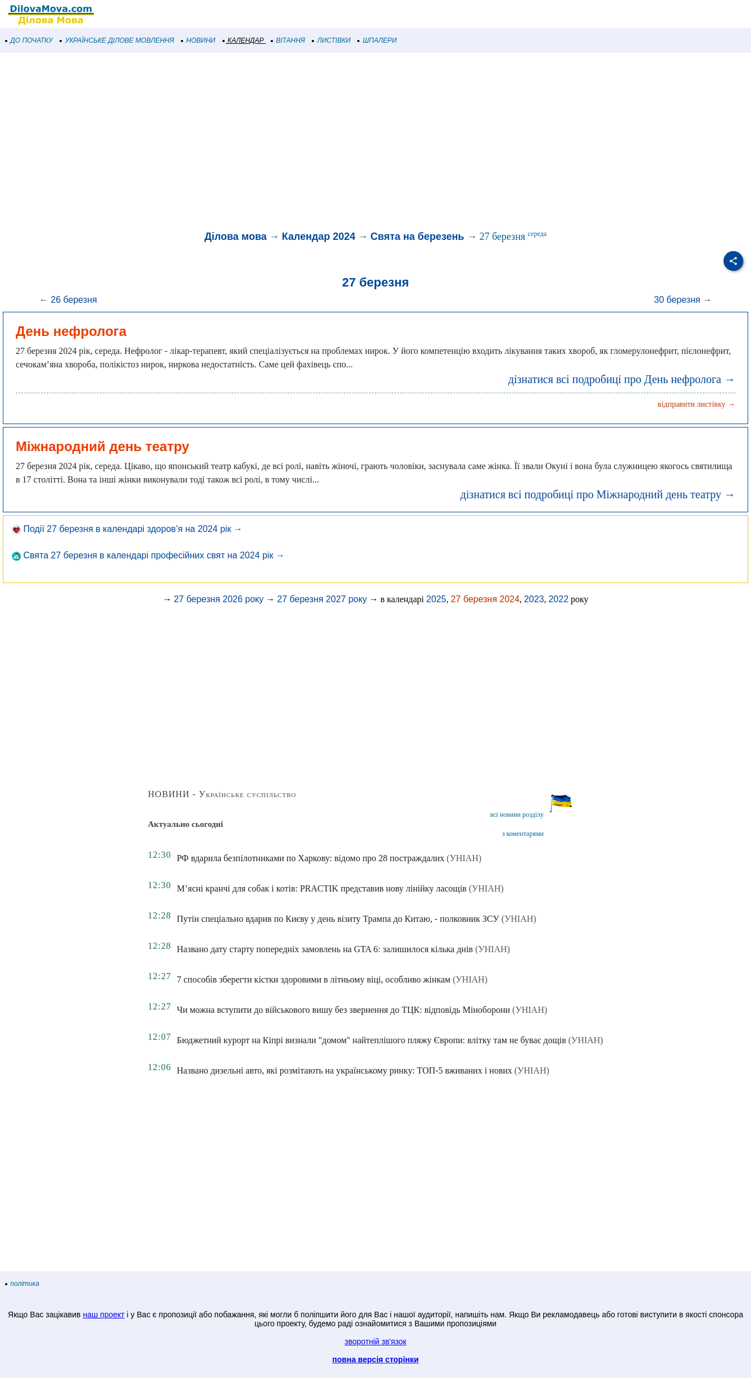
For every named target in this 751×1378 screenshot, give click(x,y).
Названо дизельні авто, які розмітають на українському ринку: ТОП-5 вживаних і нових (344, 1070)
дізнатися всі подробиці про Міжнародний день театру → (598, 494)
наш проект (103, 1314)
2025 (436, 599)
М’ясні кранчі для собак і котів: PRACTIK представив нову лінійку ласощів (322, 888)
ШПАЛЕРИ (377, 40)
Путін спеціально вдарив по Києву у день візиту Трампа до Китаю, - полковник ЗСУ (338, 919)
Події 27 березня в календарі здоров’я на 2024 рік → (127, 529)
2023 (534, 599)
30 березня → (683, 299)
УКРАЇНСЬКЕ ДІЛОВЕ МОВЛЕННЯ (117, 40)
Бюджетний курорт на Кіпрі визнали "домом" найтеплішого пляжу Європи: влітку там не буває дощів (371, 1040)
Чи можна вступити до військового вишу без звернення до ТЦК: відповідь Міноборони (343, 1010)
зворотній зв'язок (376, 1341)
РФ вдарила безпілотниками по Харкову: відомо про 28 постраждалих (310, 858)
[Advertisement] (337, 142)
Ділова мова (235, 236)
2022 (558, 599)
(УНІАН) (464, 858)
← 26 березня (68, 299)
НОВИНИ (198, 40)
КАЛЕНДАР (243, 40)
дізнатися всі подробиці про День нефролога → (621, 379)
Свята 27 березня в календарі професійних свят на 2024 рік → (148, 555)
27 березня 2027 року (322, 599)
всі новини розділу (517, 814)
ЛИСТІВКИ (331, 40)
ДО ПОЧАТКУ (29, 40)
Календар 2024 (319, 236)
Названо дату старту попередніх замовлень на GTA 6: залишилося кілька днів (325, 949)
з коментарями (523, 834)
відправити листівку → (696, 404)
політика (22, 1284)
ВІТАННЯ (288, 40)
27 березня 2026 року (218, 599)
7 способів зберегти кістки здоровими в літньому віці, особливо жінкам (313, 979)
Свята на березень (418, 236)
